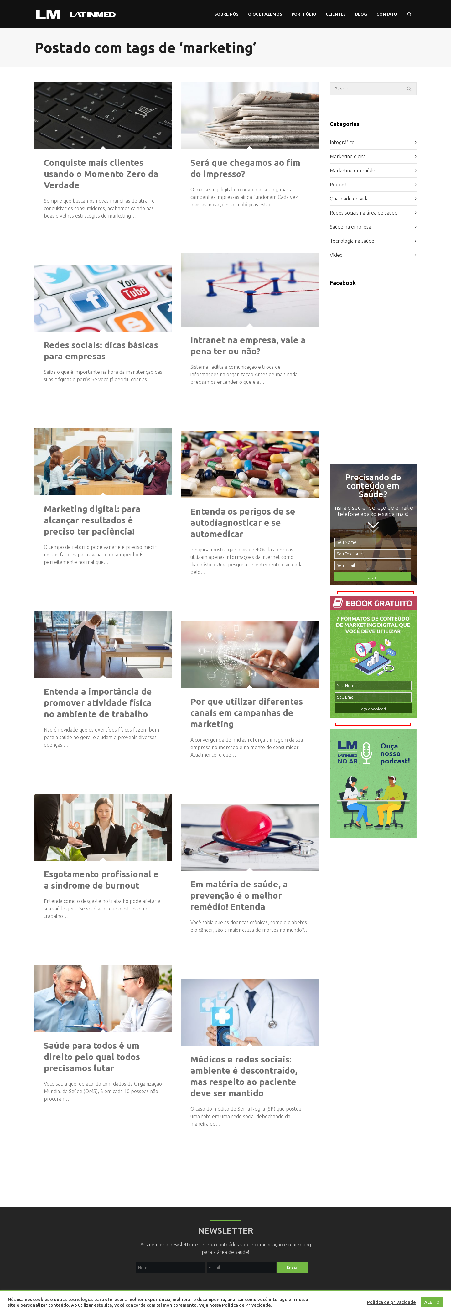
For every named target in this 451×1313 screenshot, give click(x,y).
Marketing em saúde (352, 170)
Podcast (338, 184)
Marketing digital (348, 156)
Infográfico (342, 142)
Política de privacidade (391, 1302)
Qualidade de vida (349, 198)
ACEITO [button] (431, 1302)
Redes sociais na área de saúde (363, 212)
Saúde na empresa (350, 227)
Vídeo (336, 255)
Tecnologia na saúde (352, 241)
